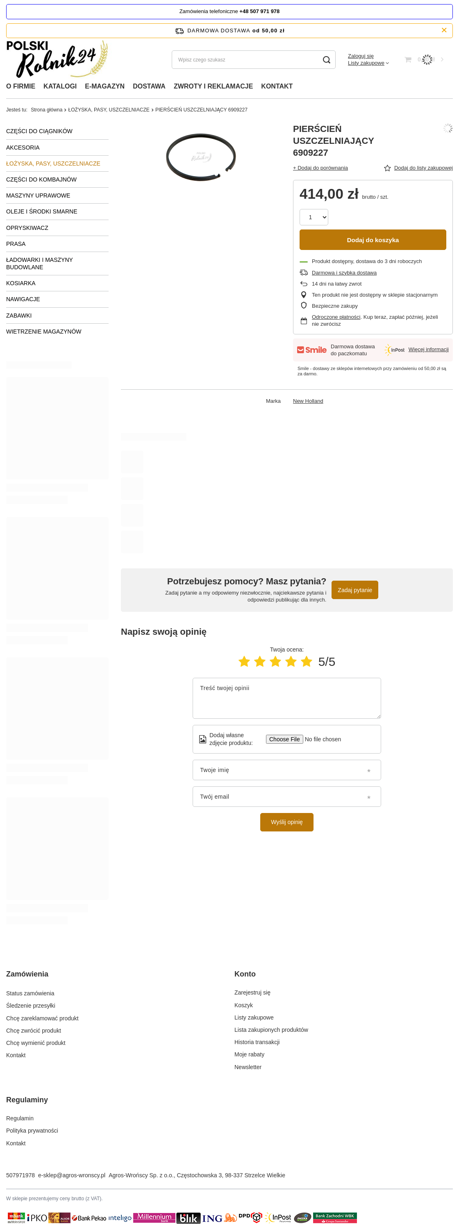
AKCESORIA (23, 147)
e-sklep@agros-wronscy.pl (71, 1175)
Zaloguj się (361, 56)
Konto (245, 974)
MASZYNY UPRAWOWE (38, 195)
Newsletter (247, 1067)
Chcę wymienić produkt (36, 1042)
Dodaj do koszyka (373, 239)
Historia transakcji (256, 1042)
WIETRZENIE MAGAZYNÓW (44, 331)
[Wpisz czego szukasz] (254, 59)
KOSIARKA (21, 283)
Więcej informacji (429, 349)
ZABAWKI (19, 315)
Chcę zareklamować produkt (42, 1017)
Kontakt (15, 1054)
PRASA (15, 244)
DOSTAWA (149, 86)
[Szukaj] (326, 59)
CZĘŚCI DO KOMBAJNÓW (41, 179)
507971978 (20, 1175)
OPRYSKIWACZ (27, 228)
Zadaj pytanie (355, 590)
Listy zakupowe (366, 63)
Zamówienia (27, 974)
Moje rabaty (249, 1054)
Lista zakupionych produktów (271, 1029)
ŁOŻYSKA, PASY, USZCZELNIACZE (108, 110)
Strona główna (46, 110)
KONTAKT (277, 86)
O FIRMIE (20, 86)
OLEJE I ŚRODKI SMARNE (41, 211)
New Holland (308, 401)
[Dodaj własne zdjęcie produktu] (320, 739)
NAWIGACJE (23, 299)
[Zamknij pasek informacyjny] (444, 30)
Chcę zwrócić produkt (33, 1029)
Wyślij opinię (287, 822)
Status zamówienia (30, 992)
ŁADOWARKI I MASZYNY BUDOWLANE (39, 263)
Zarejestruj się (252, 992)
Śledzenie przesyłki (30, 1005)
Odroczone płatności (336, 317)
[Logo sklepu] (60, 59)
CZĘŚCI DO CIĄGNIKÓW (39, 131)
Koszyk (243, 1005)
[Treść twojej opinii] (287, 698)
